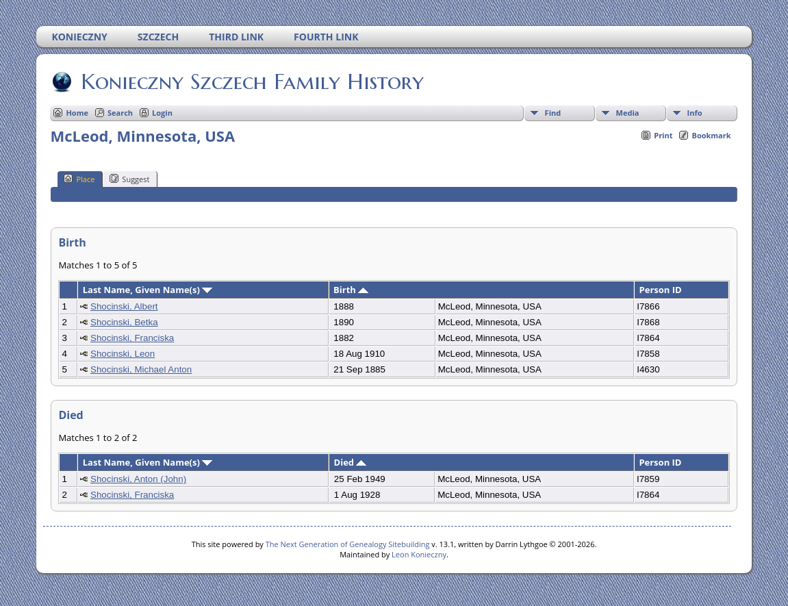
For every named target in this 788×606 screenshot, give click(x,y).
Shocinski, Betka (124, 322)
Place (79, 178)
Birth (350, 289)
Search (120, 113)
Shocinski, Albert (124, 306)
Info (694, 113)
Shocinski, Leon (122, 354)
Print (663, 135)
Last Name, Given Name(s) (148, 289)
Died (350, 462)
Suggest (129, 178)
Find (553, 113)
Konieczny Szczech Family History (251, 81)
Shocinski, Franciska (132, 338)
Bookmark (710, 135)
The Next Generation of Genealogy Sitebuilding (348, 544)
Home (77, 113)
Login (162, 113)
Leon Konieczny (419, 554)
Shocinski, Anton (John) (138, 479)
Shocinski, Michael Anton (141, 369)
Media (627, 113)
